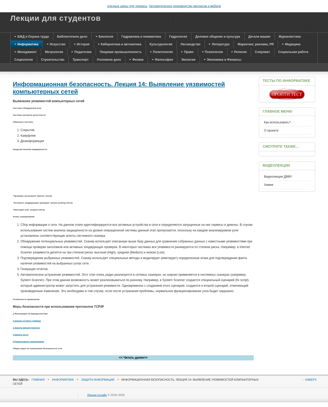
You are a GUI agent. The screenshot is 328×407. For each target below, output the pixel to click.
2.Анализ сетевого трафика (27, 321)
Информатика (63, 379)
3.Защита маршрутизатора (26, 328)
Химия (268, 185)
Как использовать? (277, 122)
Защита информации (98, 379)
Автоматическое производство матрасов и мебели (185, 6)
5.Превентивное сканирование (28, 341)
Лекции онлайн (97, 395)
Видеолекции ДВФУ (278, 176)
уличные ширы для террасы (127, 6)
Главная (38, 379)
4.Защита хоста (20, 335)
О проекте (271, 130)
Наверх (310, 379)
